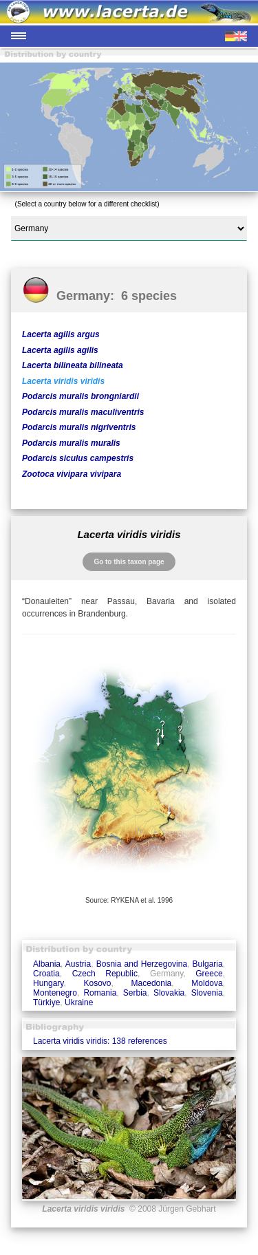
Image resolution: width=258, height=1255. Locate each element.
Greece (208, 973)
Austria (78, 964)
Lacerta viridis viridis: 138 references (100, 1041)
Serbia (135, 993)
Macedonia (151, 983)
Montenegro (55, 993)
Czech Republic (105, 973)
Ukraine (79, 1002)
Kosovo (97, 983)
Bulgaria (208, 964)
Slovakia (168, 993)
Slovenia (207, 993)
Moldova (206, 983)
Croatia (46, 973)
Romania (99, 993)
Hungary (48, 983)
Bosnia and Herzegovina (141, 964)
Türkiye (46, 1002)
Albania (47, 964)
